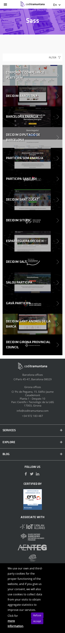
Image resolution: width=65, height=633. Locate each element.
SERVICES (32, 430)
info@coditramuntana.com (33, 410)
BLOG (32, 454)
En (57, 5)
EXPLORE (32, 442)
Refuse (37, 615)
